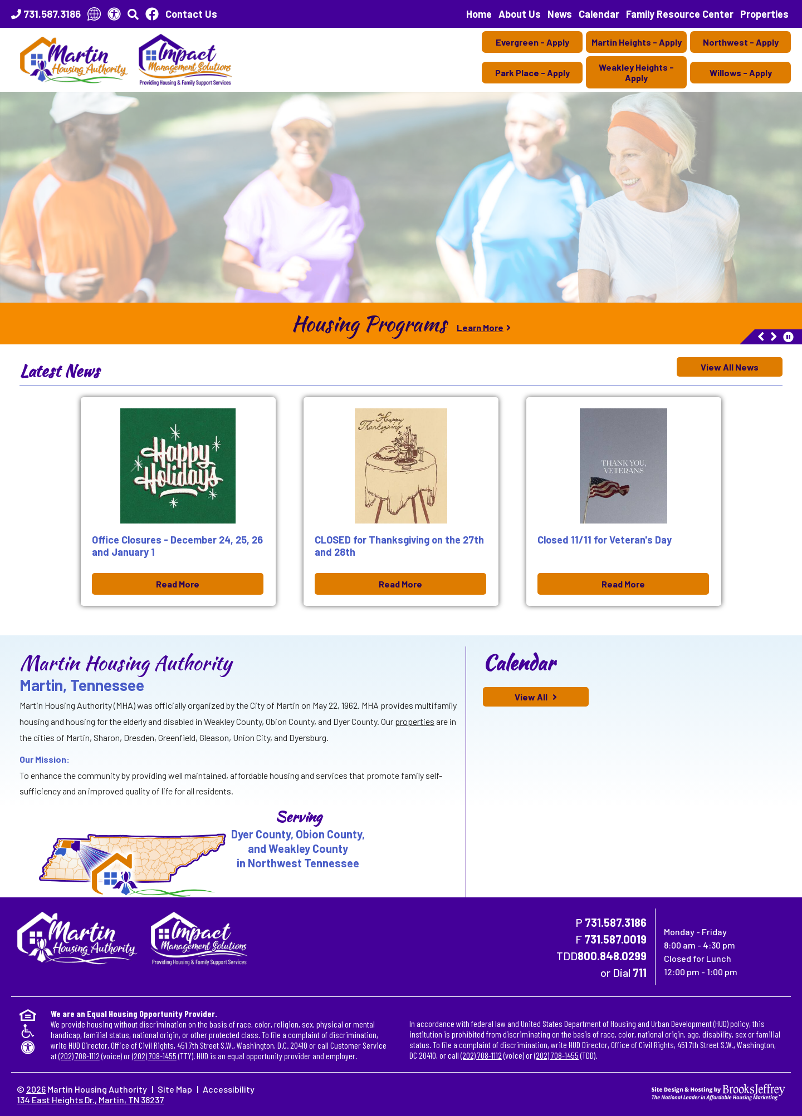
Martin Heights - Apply (636, 42)
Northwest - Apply (741, 42)
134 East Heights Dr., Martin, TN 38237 (90, 1099)
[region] (401, 323)
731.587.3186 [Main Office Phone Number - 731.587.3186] (616, 922)
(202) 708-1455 (154, 1055)
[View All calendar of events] (536, 697)
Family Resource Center (679, 14)
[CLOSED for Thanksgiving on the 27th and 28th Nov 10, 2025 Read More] (401, 501)
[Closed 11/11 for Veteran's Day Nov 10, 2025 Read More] (623, 501)
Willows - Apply (741, 72)
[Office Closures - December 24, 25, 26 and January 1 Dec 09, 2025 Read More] (178, 501)
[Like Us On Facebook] (152, 14)
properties (414, 721)
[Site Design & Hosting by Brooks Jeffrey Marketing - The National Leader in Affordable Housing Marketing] (718, 1090)
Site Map (175, 1089)
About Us (519, 14)
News (559, 14)
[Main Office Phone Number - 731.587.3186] (46, 14)
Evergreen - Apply (532, 42)
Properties (764, 14)
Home (479, 14)
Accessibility (229, 1089)
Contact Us (191, 14)
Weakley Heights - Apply (636, 72)
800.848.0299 (612, 955)
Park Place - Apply (532, 72)
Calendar (599, 14)
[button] (133, 14)
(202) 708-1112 (79, 1055)
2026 (36, 1089)
